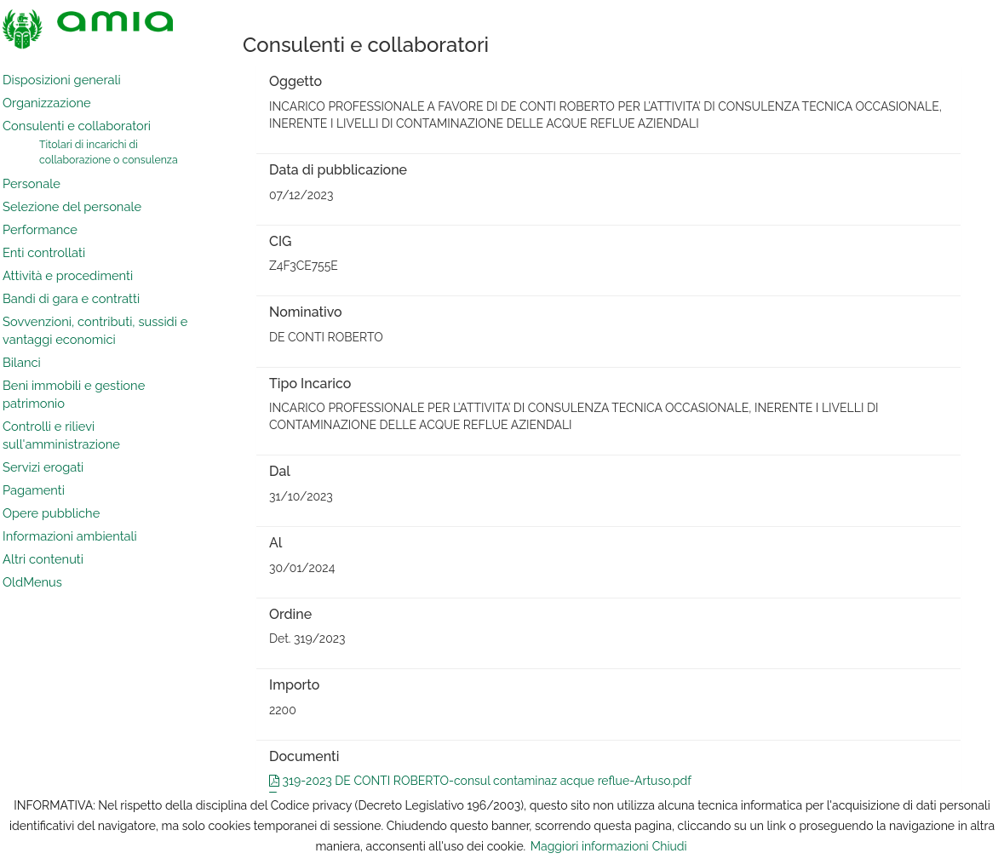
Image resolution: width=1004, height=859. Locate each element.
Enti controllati (44, 252)
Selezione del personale (72, 206)
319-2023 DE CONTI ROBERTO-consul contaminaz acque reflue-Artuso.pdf (480, 780)
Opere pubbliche (51, 513)
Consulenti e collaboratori (77, 125)
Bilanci (22, 362)
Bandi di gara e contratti (71, 298)
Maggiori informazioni (590, 846)
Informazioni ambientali (70, 536)
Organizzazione (47, 102)
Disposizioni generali (62, 79)
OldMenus (32, 582)
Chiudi (669, 846)
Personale (31, 183)
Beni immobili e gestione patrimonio (74, 394)
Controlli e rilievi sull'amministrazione (61, 435)
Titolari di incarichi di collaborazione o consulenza (108, 152)
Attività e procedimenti (68, 275)
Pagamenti (34, 490)
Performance (40, 229)
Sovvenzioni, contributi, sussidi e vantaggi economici (95, 330)
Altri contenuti (43, 559)
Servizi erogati (43, 467)
